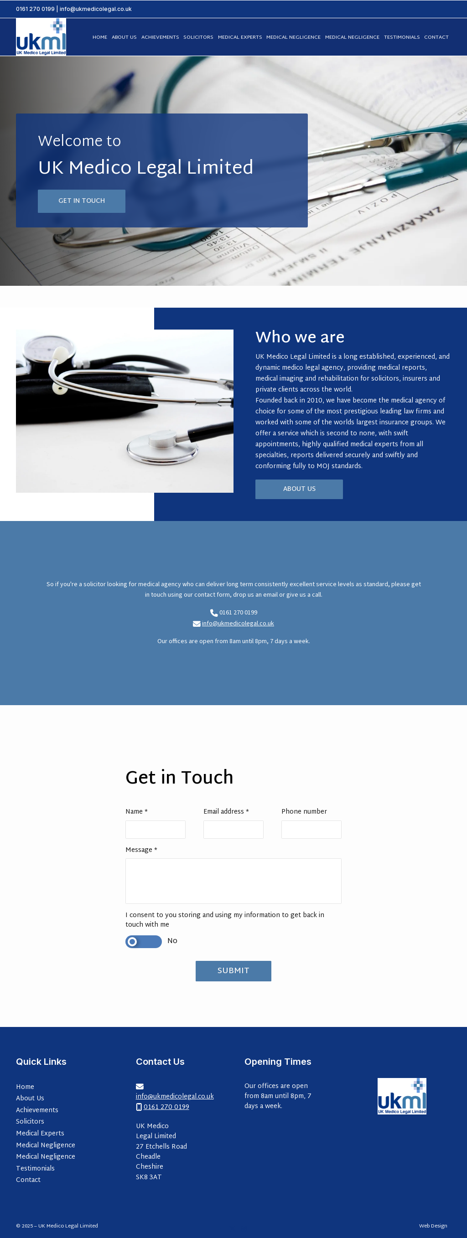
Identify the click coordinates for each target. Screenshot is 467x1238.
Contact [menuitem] (436, 37)
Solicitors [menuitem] (198, 37)
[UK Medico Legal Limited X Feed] (232, 1229)
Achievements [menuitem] (160, 37)
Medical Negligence (45, 1145)
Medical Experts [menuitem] (240, 37)
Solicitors (30, 1122)
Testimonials (35, 1169)
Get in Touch (81, 201)
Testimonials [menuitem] (402, 37)
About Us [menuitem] (124, 37)
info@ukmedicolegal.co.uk (238, 623)
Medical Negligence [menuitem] (293, 37)
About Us (299, 489)
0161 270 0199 (35, 8)
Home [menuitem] (100, 37)
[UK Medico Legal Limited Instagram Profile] (244, 1229)
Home (25, 1087)
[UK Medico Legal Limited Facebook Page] (222, 1229)
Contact (28, 1180)
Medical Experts (40, 1134)
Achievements (37, 1110)
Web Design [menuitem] (433, 1226)
